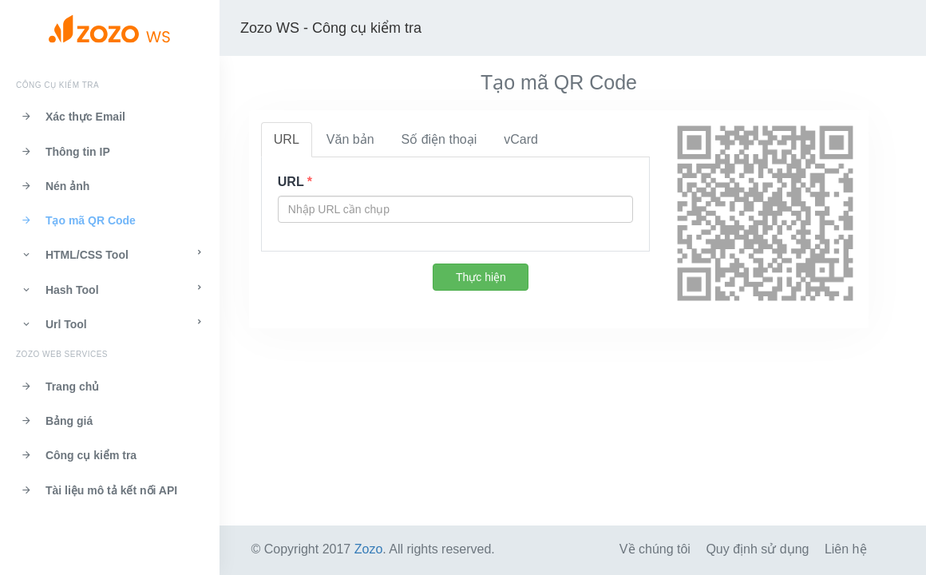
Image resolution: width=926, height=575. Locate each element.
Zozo (368, 549)
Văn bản (350, 139)
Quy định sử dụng (757, 549)
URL (286, 139)
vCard (521, 139)
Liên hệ (846, 549)
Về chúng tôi (655, 549)
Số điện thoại (439, 139)
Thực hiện (481, 277)
